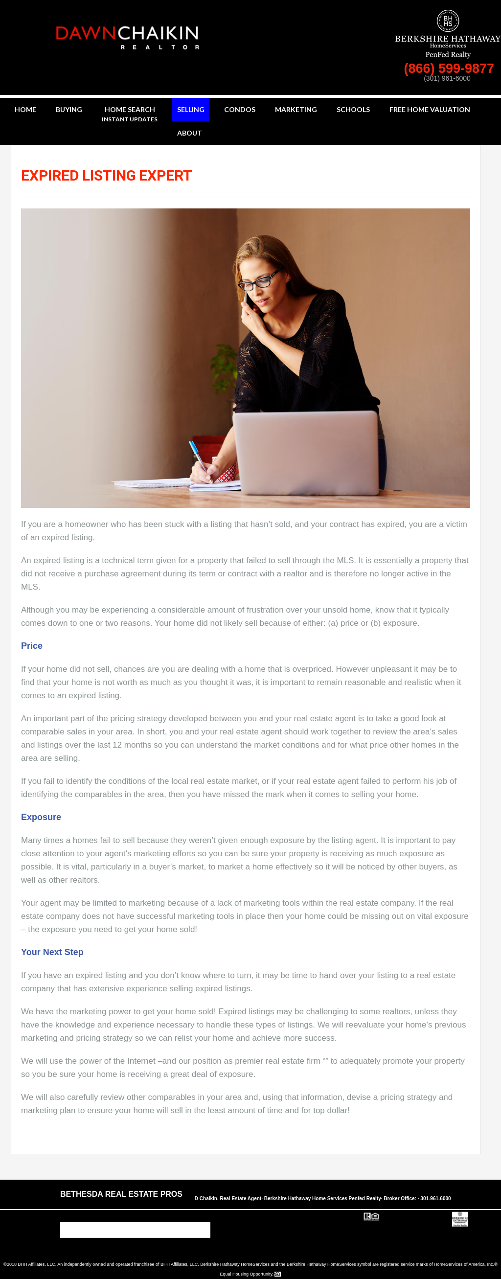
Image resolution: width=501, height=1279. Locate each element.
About (189, 133)
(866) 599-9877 (451, 68)
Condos (239, 109)
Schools (353, 109)
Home (25, 109)
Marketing (296, 109)
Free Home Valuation (429, 109)
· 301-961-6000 (434, 1198)
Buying (69, 109)
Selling (191, 109)
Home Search (130, 114)
